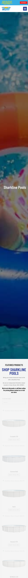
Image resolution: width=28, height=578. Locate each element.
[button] (25, 9)
